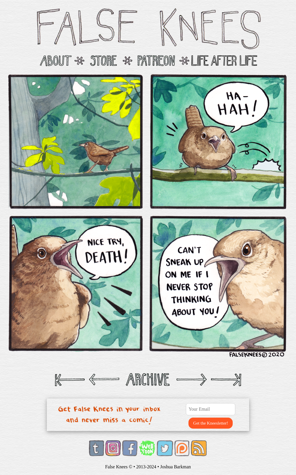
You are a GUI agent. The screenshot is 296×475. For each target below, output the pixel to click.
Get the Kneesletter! (210, 423)
